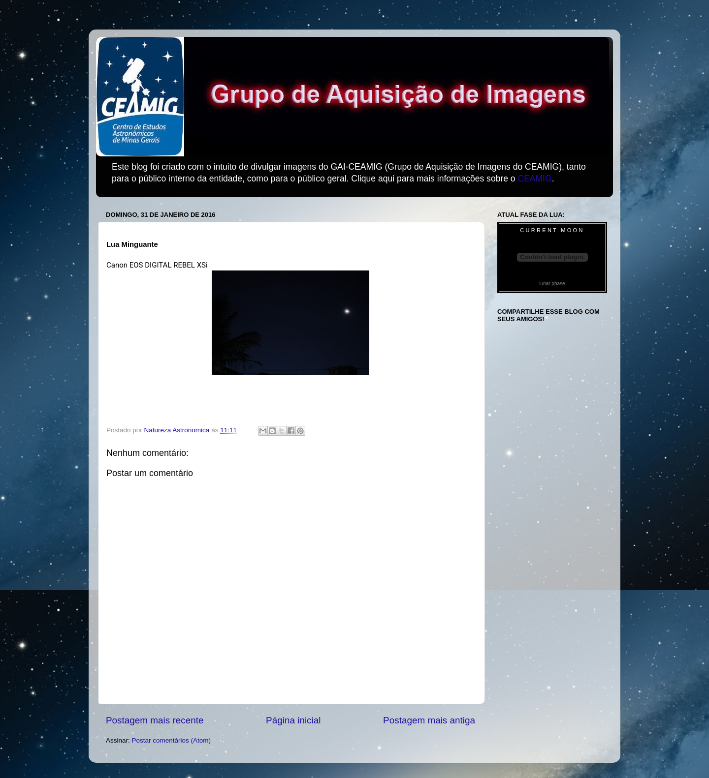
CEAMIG (534, 178)
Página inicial (293, 720)
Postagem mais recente (154, 720)
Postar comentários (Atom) (171, 740)
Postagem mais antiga (429, 720)
